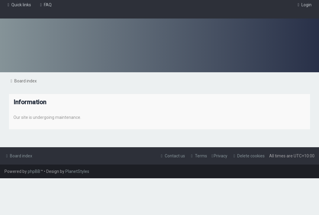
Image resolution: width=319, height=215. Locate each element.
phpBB (34, 171)
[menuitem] (45, 5)
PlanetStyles (77, 171)
